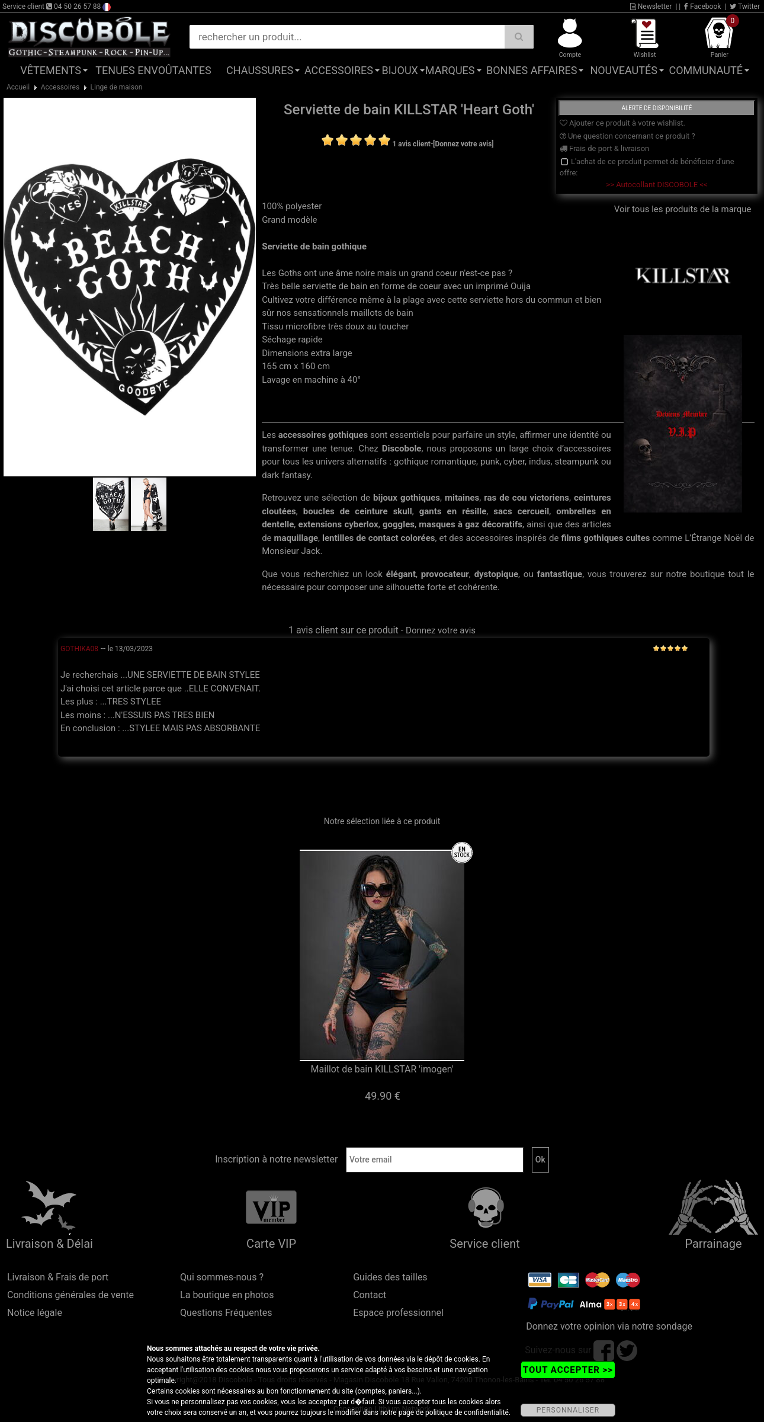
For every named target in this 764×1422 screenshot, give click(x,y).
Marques (450, 70)
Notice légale (34, 1312)
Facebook (702, 6)
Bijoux (400, 70)
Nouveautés (623, 70)
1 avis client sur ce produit (343, 630)
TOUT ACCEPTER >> (568, 1370)
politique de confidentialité (467, 1412)
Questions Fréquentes (226, 1312)
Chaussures (259, 70)
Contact (369, 1295)
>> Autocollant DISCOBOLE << (656, 184)
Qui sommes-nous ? (222, 1277)
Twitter (745, 6)
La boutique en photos (227, 1295)
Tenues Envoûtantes (153, 70)
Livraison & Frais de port (57, 1277)
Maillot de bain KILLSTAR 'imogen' (382, 1069)
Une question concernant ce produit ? (627, 136)
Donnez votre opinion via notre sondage (609, 1326)
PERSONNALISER (568, 1410)
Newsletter (651, 6)
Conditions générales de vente (70, 1295)
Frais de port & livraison (605, 148)
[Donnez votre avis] (463, 144)
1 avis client (411, 144)
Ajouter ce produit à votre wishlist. (622, 122)
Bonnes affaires (531, 70)
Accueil (18, 87)
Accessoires (338, 70)
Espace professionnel (398, 1312)
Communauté (705, 70)
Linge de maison (117, 87)
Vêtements (50, 70)
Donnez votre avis (441, 630)
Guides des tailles (390, 1277)
